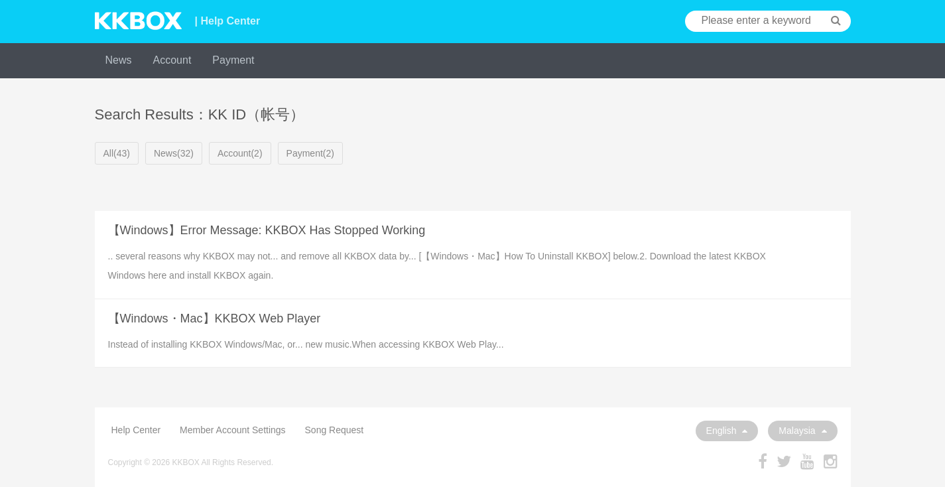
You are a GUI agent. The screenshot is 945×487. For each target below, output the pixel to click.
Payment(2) (310, 153)
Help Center (136, 430)
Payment (233, 60)
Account (172, 60)
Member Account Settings (233, 430)
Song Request (334, 430)
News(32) (174, 153)
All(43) (116, 153)
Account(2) (240, 153)
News (118, 60)
